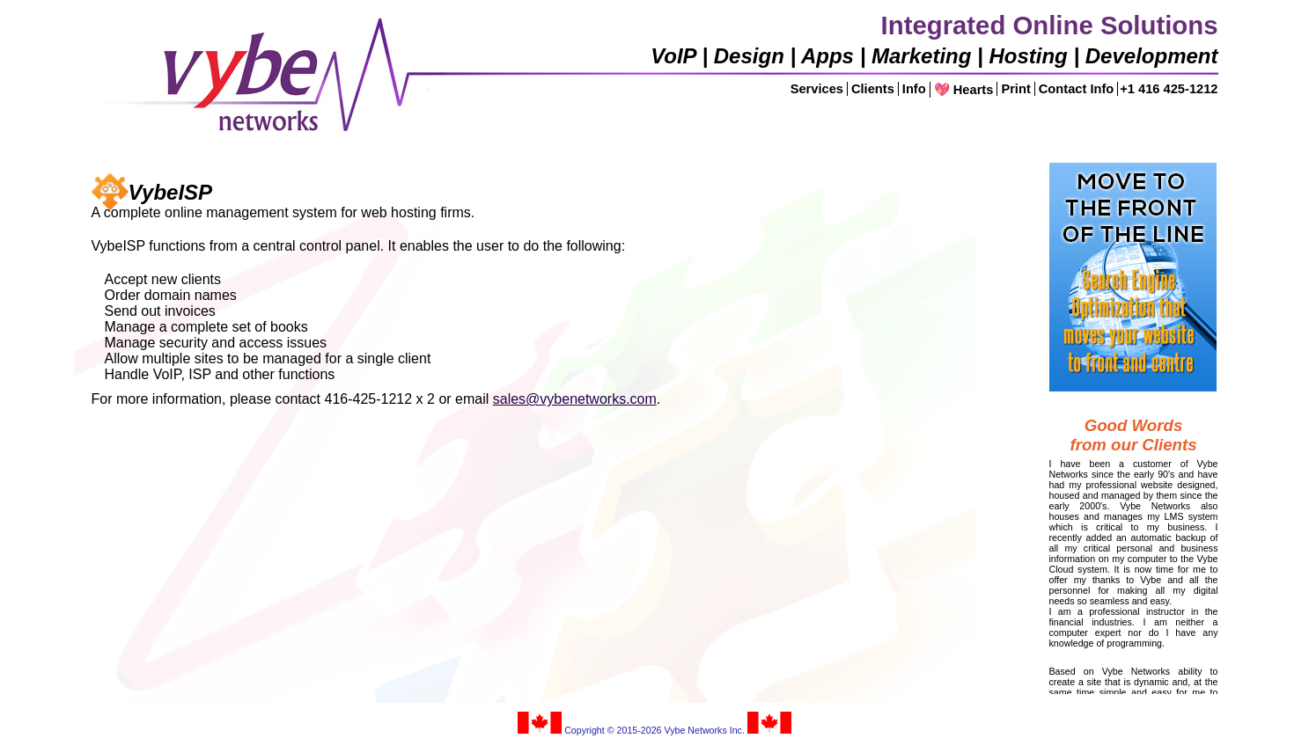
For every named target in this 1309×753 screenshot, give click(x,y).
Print (1015, 89)
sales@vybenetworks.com (575, 398)
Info (914, 89)
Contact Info (1076, 89)
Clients (872, 89)
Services (817, 89)
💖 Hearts (964, 90)
